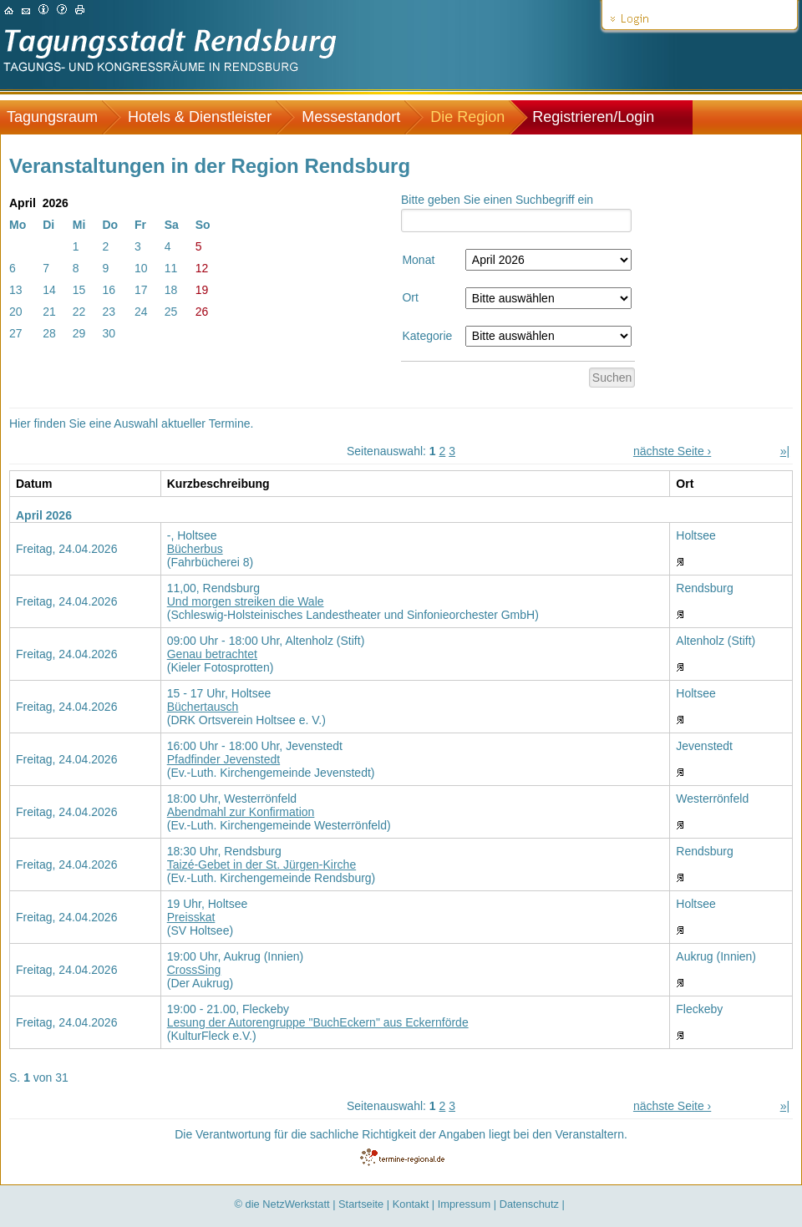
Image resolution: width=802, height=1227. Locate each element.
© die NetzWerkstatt (282, 1204)
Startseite (360, 1204)
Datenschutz (529, 1204)
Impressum (464, 1204)
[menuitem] (60, 117)
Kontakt (411, 1204)
